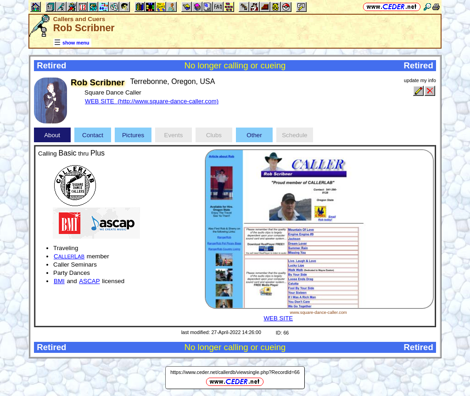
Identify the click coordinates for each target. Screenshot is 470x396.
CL (69, 256)
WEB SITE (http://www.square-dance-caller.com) (151, 101)
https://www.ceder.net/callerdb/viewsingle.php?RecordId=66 (235, 372)
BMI (59, 281)
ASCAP (89, 281)
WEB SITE (278, 318)
